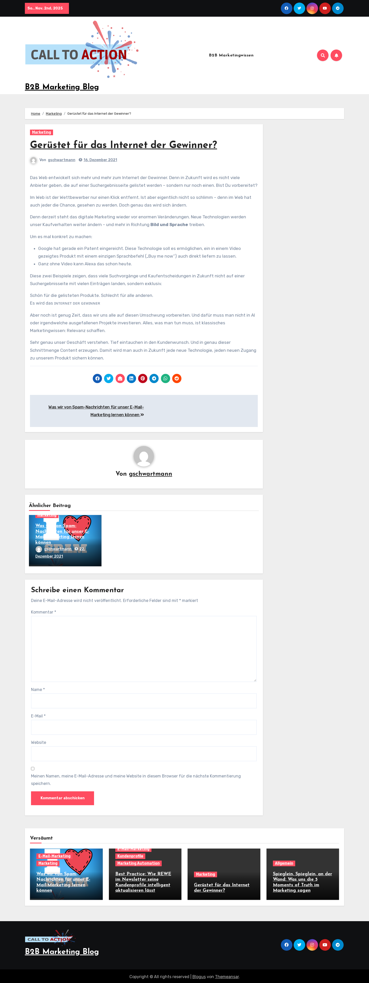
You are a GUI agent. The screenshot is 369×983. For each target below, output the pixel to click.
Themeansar (227, 975)
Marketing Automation (138, 862)
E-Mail (38, 715)
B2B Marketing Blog (62, 87)
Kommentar (43, 611)
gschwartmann (61, 160)
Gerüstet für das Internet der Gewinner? (123, 146)
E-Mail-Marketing (54, 855)
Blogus (199, 975)
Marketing (41, 132)
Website (38, 741)
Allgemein (284, 862)
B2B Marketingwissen (231, 55)
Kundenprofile (130, 855)
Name (38, 688)
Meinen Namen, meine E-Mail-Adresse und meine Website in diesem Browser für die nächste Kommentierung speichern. (136, 779)
